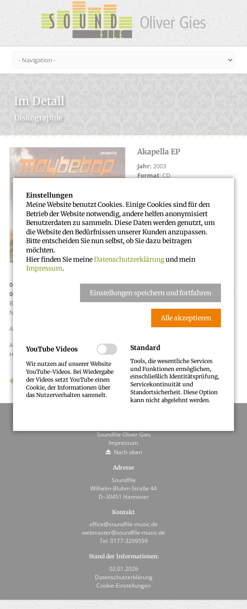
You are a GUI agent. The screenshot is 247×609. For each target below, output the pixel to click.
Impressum (44, 268)
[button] (150, 293)
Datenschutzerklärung (129, 259)
